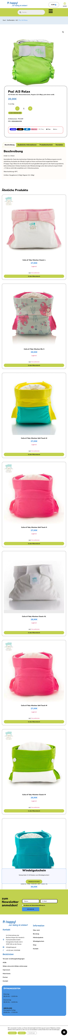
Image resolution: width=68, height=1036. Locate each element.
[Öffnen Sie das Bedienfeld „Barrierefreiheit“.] (64, 1032)
